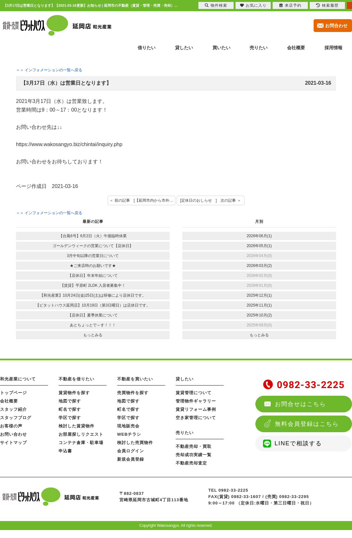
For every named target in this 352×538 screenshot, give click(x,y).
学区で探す (70, 417)
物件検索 (216, 5)
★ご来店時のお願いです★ (93, 265)
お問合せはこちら (300, 404)
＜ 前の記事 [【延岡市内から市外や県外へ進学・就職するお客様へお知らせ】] (142, 200)
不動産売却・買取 (194, 446)
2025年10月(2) (259, 315)
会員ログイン (130, 450)
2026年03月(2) (259, 265)
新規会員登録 (130, 459)
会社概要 (9, 401)
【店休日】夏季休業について (93, 315)
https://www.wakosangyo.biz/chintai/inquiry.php (69, 144)
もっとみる (92, 335)
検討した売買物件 (135, 442)
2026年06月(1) (259, 236)
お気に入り (253, 5)
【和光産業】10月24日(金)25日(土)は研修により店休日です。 (93, 295)
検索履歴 (327, 5)
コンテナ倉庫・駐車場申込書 (81, 446)
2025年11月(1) (259, 305)
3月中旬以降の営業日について (93, 255)
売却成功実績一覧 (194, 454)
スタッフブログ (15, 417)
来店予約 (290, 5)
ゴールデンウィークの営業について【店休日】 (92, 246)
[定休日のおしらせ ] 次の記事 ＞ (210, 200)
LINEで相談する (298, 443)
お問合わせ (336, 25)
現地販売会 (128, 426)
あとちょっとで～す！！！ (93, 325)
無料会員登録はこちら (307, 424)
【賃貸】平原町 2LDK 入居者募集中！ (93, 285)
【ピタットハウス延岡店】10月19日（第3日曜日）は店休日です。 (93, 305)
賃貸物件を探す (74, 392)
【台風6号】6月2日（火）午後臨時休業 (93, 236)
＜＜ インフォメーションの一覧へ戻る (49, 70)
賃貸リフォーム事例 (196, 409)
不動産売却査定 (191, 463)
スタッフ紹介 (13, 409)
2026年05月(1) (259, 246)
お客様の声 (11, 426)
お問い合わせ (13, 434)
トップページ (13, 392)
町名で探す (70, 409)
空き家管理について (196, 417)
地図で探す (70, 401)
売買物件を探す (132, 392)
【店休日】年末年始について (93, 275)
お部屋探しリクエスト (81, 434)
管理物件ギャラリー (196, 401)
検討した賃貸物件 (76, 426)
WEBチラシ (129, 434)
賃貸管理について (194, 392)
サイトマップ (13, 442)
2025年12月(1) (259, 295)
